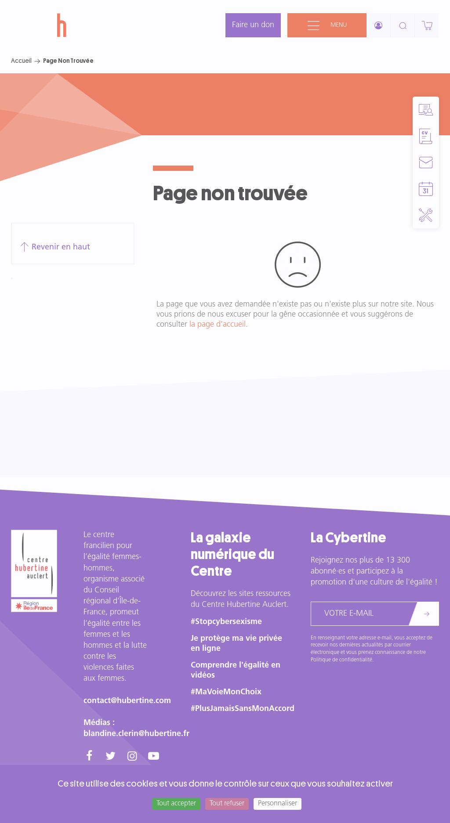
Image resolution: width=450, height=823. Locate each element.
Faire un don (253, 25)
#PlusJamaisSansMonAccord (242, 709)
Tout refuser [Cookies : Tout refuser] (227, 803)
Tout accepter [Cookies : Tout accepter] (176, 803)
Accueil (21, 61)
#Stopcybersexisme (226, 622)
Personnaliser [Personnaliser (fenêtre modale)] (277, 803)
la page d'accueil (217, 325)
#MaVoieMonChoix (226, 692)
